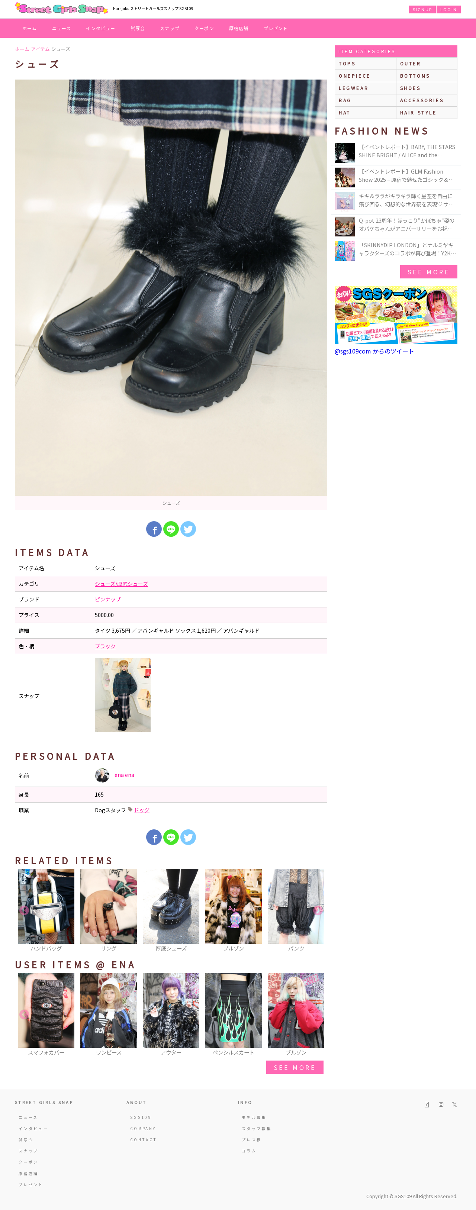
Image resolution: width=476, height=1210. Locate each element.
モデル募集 (254, 1117)
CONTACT (143, 1139)
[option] (171, 295)
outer (410, 63)
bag (345, 100)
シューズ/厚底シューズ (121, 583)
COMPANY (143, 1128)
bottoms (415, 75)
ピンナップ (108, 599)
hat (345, 112)
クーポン (204, 28)
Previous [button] (24, 910)
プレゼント (276, 28)
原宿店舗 (239, 28)
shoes (410, 88)
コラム (249, 1150)
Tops (347, 63)
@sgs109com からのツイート (374, 350)
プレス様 (251, 1139)
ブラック (105, 646)
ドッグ (141, 810)
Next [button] (318, 910)
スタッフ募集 (256, 1128)
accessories (422, 100)
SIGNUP (422, 9)
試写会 (138, 28)
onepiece (355, 75)
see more (295, 1067)
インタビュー (100, 28)
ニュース (61, 28)
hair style (418, 112)
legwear (354, 88)
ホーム (29, 28)
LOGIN (448, 9)
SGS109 (141, 1117)
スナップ (170, 28)
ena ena (114, 775)
